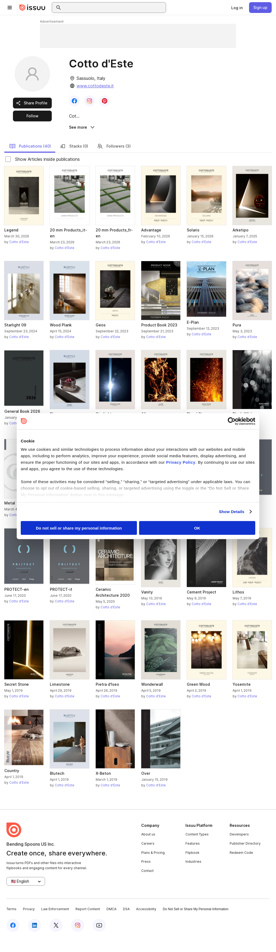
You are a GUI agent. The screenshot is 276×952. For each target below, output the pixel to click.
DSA (126, 923)
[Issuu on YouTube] (99, 939)
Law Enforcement (55, 923)
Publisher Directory (245, 857)
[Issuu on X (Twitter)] (56, 939)
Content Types (197, 848)
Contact (147, 884)
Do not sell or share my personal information (79, 528)
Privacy (29, 923)
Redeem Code (241, 866)
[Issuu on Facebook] (12, 939)
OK (197, 528)
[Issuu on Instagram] (77, 939)
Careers (147, 857)
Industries (193, 875)
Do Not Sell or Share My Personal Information (195, 923)
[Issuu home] (32, 8)
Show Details (231, 511)
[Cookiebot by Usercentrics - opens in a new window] (231, 421)
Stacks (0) (74, 160)
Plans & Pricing (153, 866)
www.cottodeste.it (95, 85)
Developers (239, 848)
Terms (11, 923)
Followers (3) (114, 160)
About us (148, 848)
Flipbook (192, 866)
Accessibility (146, 923)
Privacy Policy (180, 462)
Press (146, 875)
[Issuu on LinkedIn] (34, 939)
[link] (237, 7)
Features (192, 857)
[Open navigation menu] (9, 7)
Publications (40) (30, 160)
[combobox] (114, 7)
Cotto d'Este (19, 256)
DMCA (111, 923)
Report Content (87, 923)
